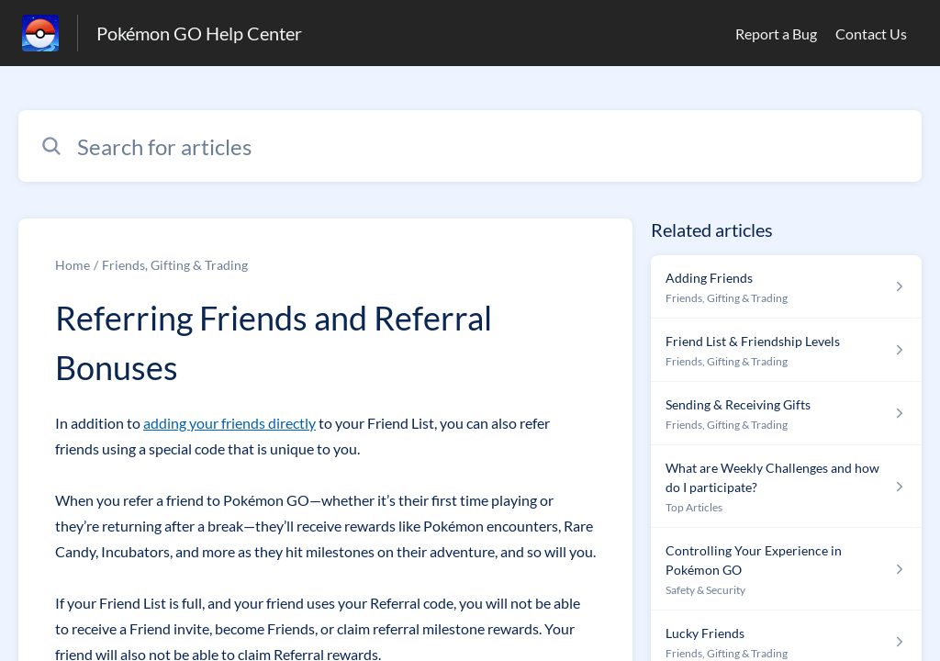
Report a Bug (776, 33)
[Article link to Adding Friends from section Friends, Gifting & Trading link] (786, 287)
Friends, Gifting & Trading (175, 265)
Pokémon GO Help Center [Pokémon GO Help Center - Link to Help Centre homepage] (199, 33)
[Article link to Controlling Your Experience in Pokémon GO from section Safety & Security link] (786, 569)
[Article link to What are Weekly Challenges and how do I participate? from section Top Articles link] (786, 486)
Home (72, 265)
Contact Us (871, 33)
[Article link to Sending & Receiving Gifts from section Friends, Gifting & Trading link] (786, 413)
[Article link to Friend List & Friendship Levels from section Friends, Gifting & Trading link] (786, 350)
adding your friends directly (229, 422)
